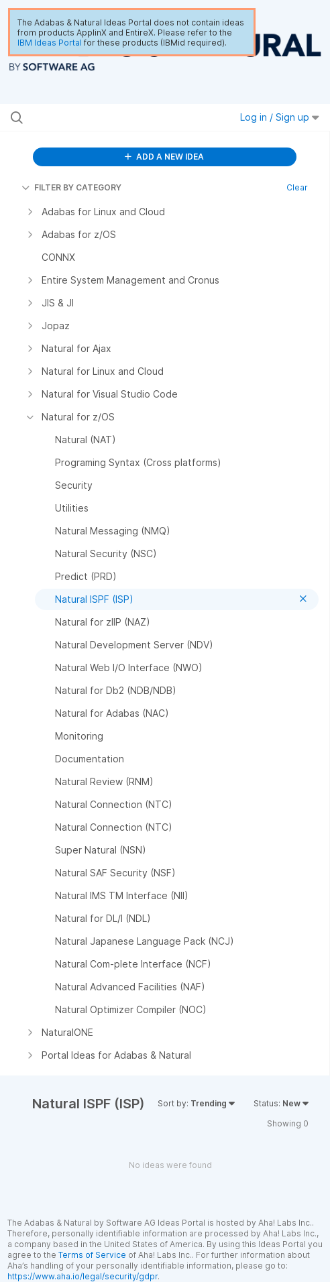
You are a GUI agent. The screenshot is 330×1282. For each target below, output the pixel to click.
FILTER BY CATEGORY (71, 187)
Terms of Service (92, 1255)
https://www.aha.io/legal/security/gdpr (82, 1276)
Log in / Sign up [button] (279, 117)
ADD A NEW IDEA (164, 157)
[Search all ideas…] (99, 117)
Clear (297, 187)
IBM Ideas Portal (49, 43)
